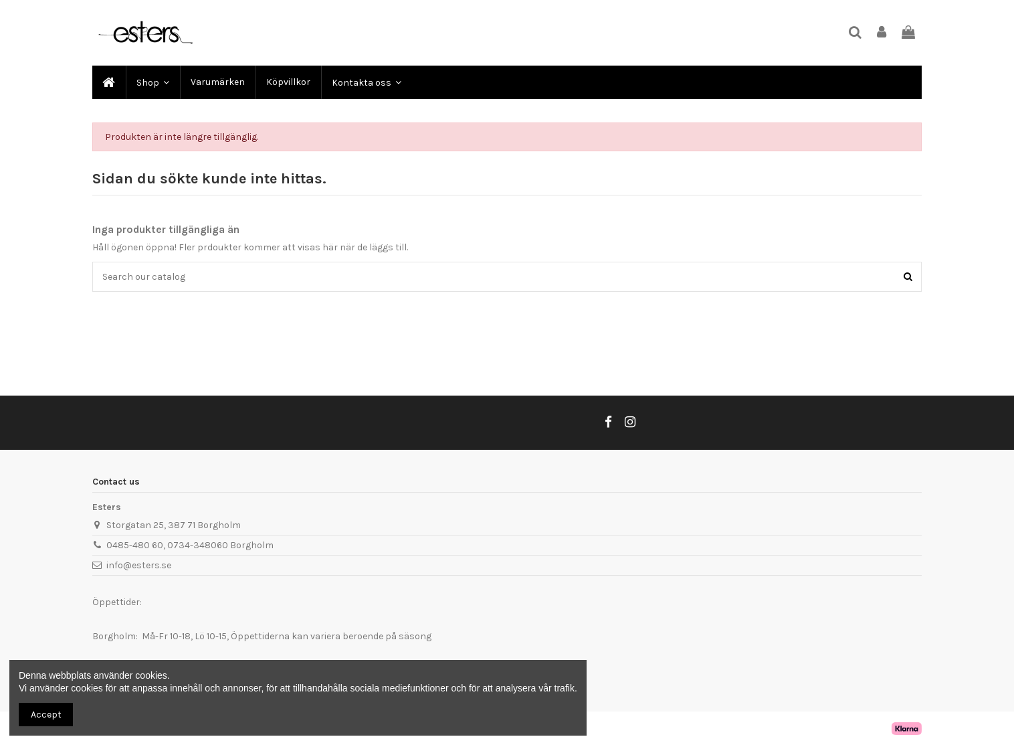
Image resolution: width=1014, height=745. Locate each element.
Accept (46, 714)
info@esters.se (138, 565)
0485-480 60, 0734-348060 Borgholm (190, 545)
